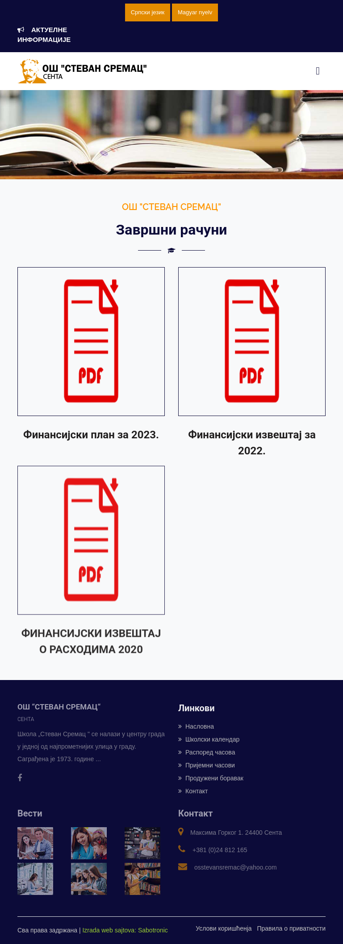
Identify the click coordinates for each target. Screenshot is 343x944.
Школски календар (208, 739)
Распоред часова (206, 752)
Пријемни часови (206, 765)
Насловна (196, 726)
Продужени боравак (210, 778)
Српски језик (147, 12)
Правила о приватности (291, 928)
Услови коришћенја (223, 928)
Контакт (193, 791)
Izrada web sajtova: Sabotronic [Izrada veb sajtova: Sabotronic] (124, 930)
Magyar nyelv (195, 12)
